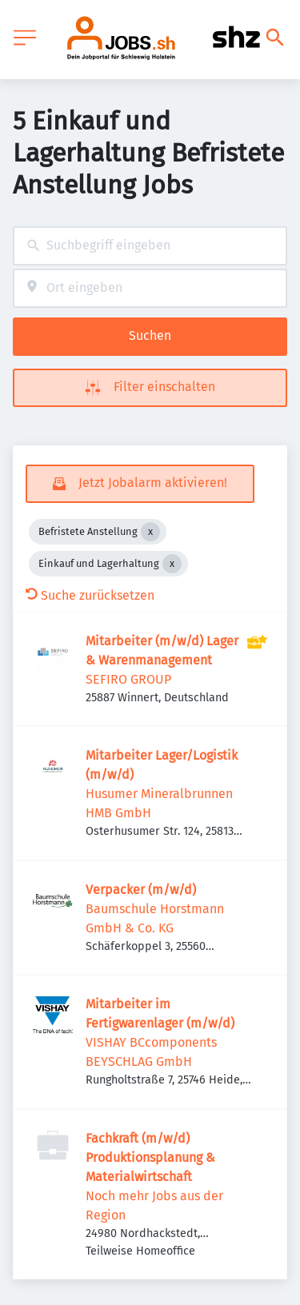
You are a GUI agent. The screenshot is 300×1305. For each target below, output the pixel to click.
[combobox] (150, 245)
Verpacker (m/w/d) (141, 889)
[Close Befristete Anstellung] (150, 531)
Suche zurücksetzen (90, 595)
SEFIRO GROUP (128, 679)
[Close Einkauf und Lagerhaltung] (172, 563)
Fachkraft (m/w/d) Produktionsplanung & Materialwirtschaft (150, 1157)
